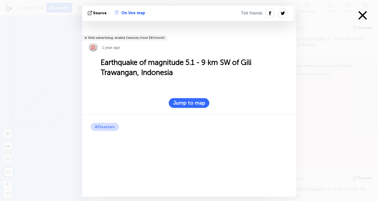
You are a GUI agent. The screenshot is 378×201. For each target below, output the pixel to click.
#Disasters (105, 127)
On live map (130, 12)
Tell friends (252, 13)
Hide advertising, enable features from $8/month (126, 38)
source (98, 13)
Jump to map (189, 103)
